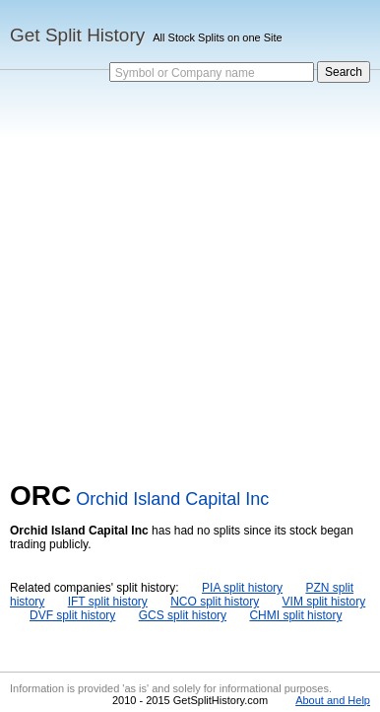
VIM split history (324, 601)
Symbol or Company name (185, 73)
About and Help (332, 700)
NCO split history (214, 601)
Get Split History (77, 35)
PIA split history (242, 588)
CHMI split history (295, 615)
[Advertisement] (190, 280)
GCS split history (182, 615)
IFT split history (108, 601)
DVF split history (72, 615)
